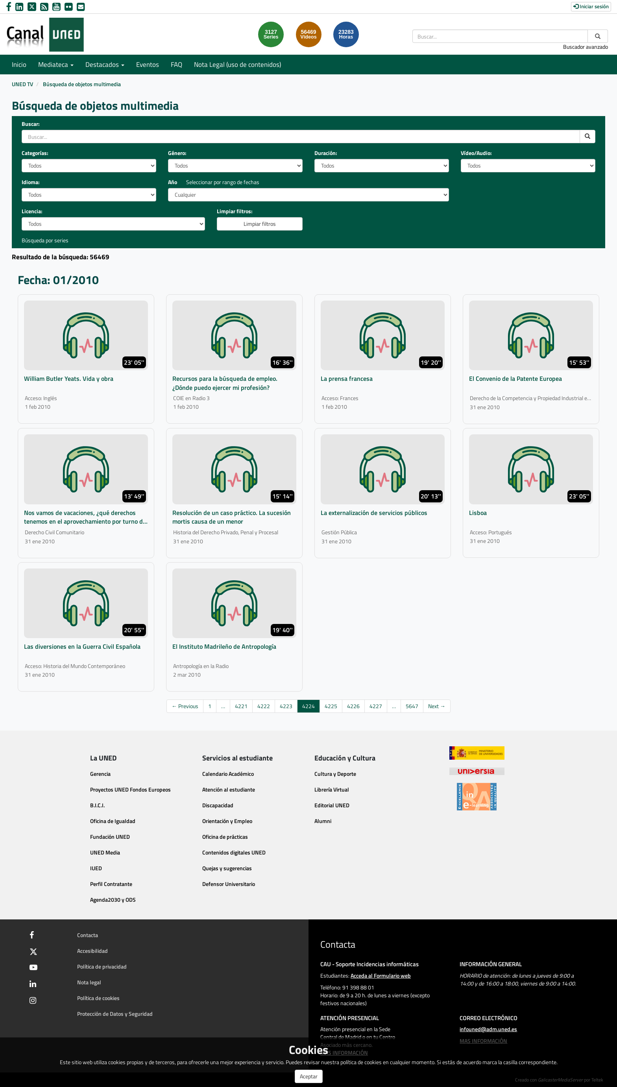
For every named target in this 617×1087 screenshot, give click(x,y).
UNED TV (22, 84)
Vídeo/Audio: (476, 153)
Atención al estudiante (228, 789)
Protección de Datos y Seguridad (115, 1013)
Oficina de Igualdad (112, 821)
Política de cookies (98, 998)
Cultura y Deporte (335, 774)
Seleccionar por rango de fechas (222, 182)
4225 (331, 706)
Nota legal (89, 982)
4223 (286, 706)
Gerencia (100, 774)
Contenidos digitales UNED (234, 852)
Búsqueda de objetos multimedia (82, 84)
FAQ (176, 64)
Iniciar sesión (591, 6)
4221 (241, 706)
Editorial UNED (331, 805)
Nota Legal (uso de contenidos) (237, 64)
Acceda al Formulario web (381, 975)
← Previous (185, 706)
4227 (375, 706)
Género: (177, 153)
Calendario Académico (228, 774)
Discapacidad (217, 805)
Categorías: (35, 153)
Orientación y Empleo (227, 821)
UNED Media (105, 852)
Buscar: (31, 124)
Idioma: (31, 182)
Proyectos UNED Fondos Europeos (130, 789)
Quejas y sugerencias (227, 868)
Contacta (87, 935)
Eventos (147, 64)
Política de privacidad (102, 966)
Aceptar (309, 1076)
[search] (587, 136)
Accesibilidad (92, 951)
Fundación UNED (110, 836)
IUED (96, 868)
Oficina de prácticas (225, 836)
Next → (436, 706)
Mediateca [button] (56, 64)
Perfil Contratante (111, 884)
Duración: (325, 153)
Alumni (322, 821)
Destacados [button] (104, 64)
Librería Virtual (331, 789)
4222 (263, 706)
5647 (412, 706)
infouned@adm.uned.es (488, 1029)
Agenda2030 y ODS (113, 899)
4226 (353, 706)
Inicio (19, 64)
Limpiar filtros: (235, 211)
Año (172, 182)
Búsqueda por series (45, 240)
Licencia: (32, 211)
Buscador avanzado (585, 46)
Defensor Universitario (228, 884)
